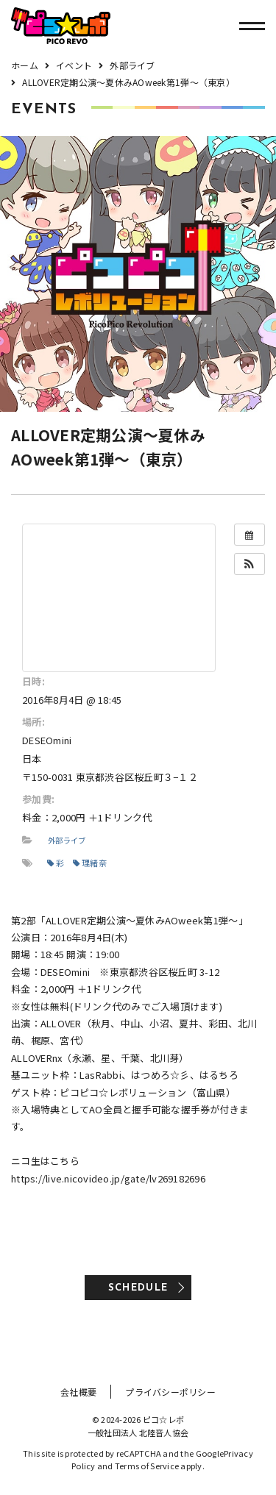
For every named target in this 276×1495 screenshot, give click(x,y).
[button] (249, 564)
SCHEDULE (138, 1288)
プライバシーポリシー (170, 1391)
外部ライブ (66, 840)
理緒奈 (90, 862)
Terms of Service (147, 1465)
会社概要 (78, 1391)
